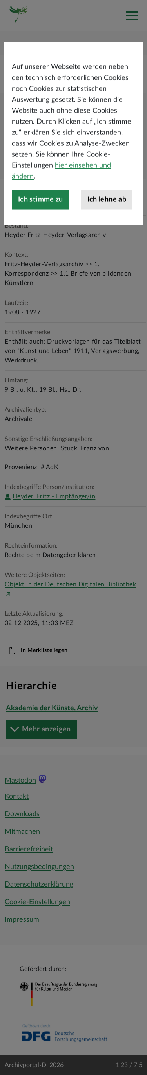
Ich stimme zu (40, 220)
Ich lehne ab (106, 220)
